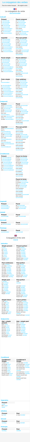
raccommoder (15, 13)
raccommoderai (5, 82)
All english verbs (22, 5)
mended (18, 283)
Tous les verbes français (9, 5)
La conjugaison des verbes (15, 2)
